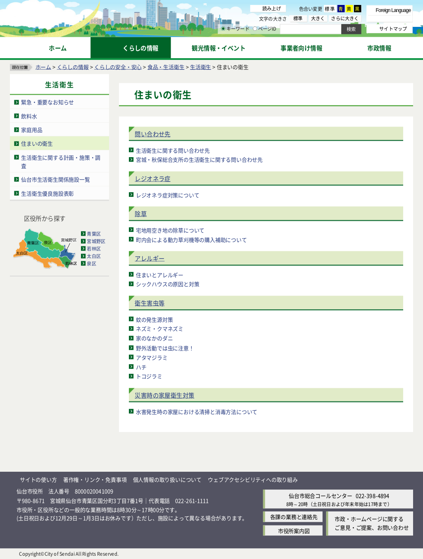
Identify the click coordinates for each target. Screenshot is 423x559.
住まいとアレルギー (159, 274)
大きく (318, 18)
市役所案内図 (294, 530)
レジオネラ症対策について (168, 194)
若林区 (94, 248)
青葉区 (94, 233)
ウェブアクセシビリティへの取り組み (253, 479)
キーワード (235, 29)
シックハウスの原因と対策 (168, 284)
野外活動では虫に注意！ (165, 347)
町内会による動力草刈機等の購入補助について (191, 239)
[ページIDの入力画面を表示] (255, 28)
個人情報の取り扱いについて (167, 479)
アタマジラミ (152, 357)
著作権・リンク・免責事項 (95, 479)
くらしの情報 (73, 66)
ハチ (141, 366)
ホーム (43, 66)
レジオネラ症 (152, 178)
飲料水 (29, 115)
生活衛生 (200, 66)
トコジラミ (149, 376)
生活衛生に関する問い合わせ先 (173, 150)
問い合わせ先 (152, 133)
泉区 (91, 263)
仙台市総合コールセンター (320, 495)
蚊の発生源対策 (154, 319)
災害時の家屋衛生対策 (164, 395)
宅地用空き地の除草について (170, 230)
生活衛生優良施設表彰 (47, 193)
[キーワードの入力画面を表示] (223, 28)
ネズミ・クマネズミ (159, 328)
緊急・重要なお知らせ (47, 102)
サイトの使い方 (38, 479)
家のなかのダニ (154, 338)
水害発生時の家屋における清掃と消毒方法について (196, 411)
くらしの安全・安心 (118, 66)
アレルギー (149, 258)
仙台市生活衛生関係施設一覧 (55, 179)
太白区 (94, 256)
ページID (265, 29)
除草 (141, 213)
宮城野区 (96, 241)
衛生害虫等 (149, 303)
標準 (330, 8)
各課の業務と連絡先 (294, 517)
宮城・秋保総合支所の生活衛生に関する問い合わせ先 (199, 159)
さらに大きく (345, 18)
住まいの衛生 (37, 143)
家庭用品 (31, 130)
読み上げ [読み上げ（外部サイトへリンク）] (271, 8)
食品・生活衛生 (166, 66)
